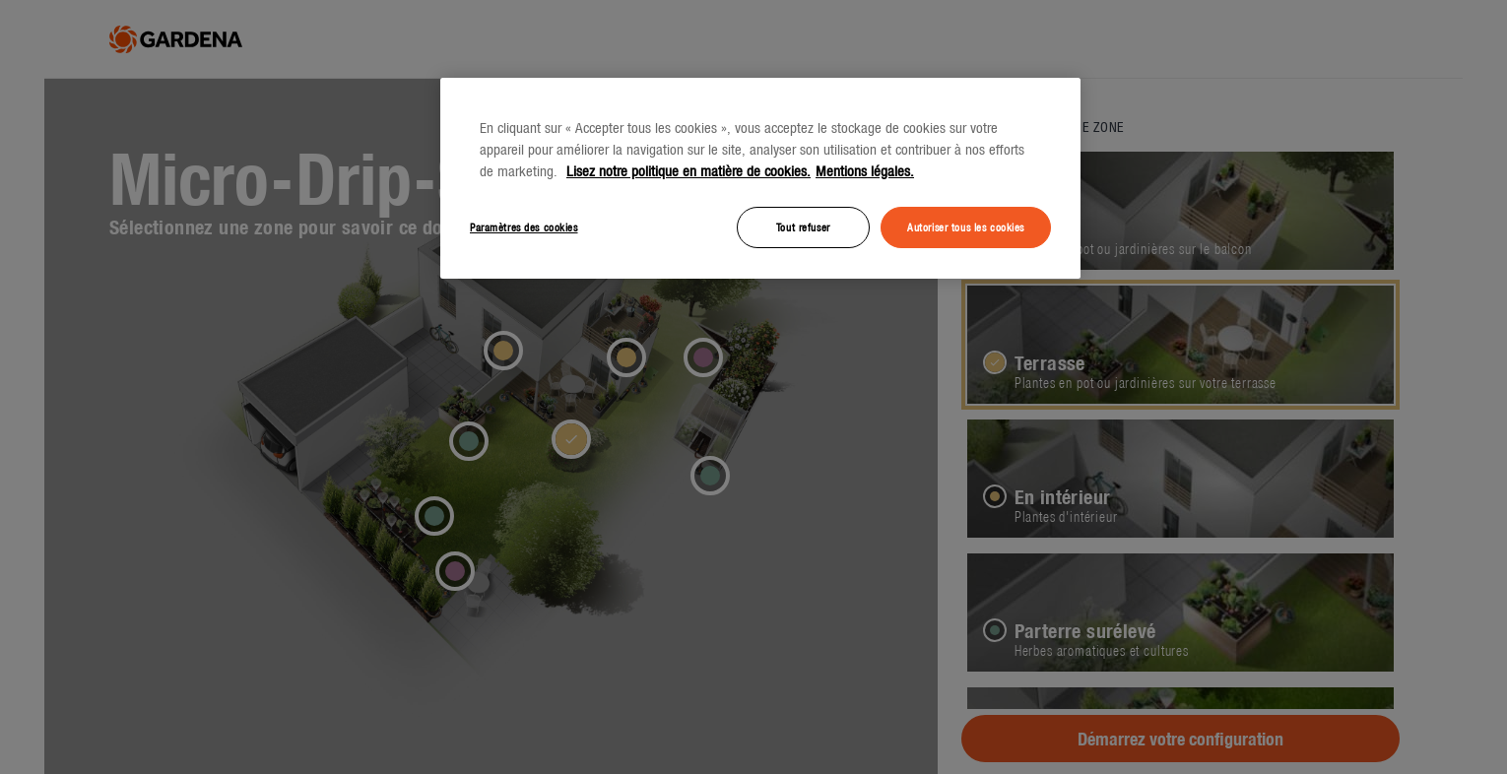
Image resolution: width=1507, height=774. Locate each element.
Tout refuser (803, 227)
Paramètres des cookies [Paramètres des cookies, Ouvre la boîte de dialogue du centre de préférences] (524, 227)
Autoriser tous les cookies (965, 227)
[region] (760, 178)
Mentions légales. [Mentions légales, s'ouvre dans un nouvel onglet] (865, 170)
